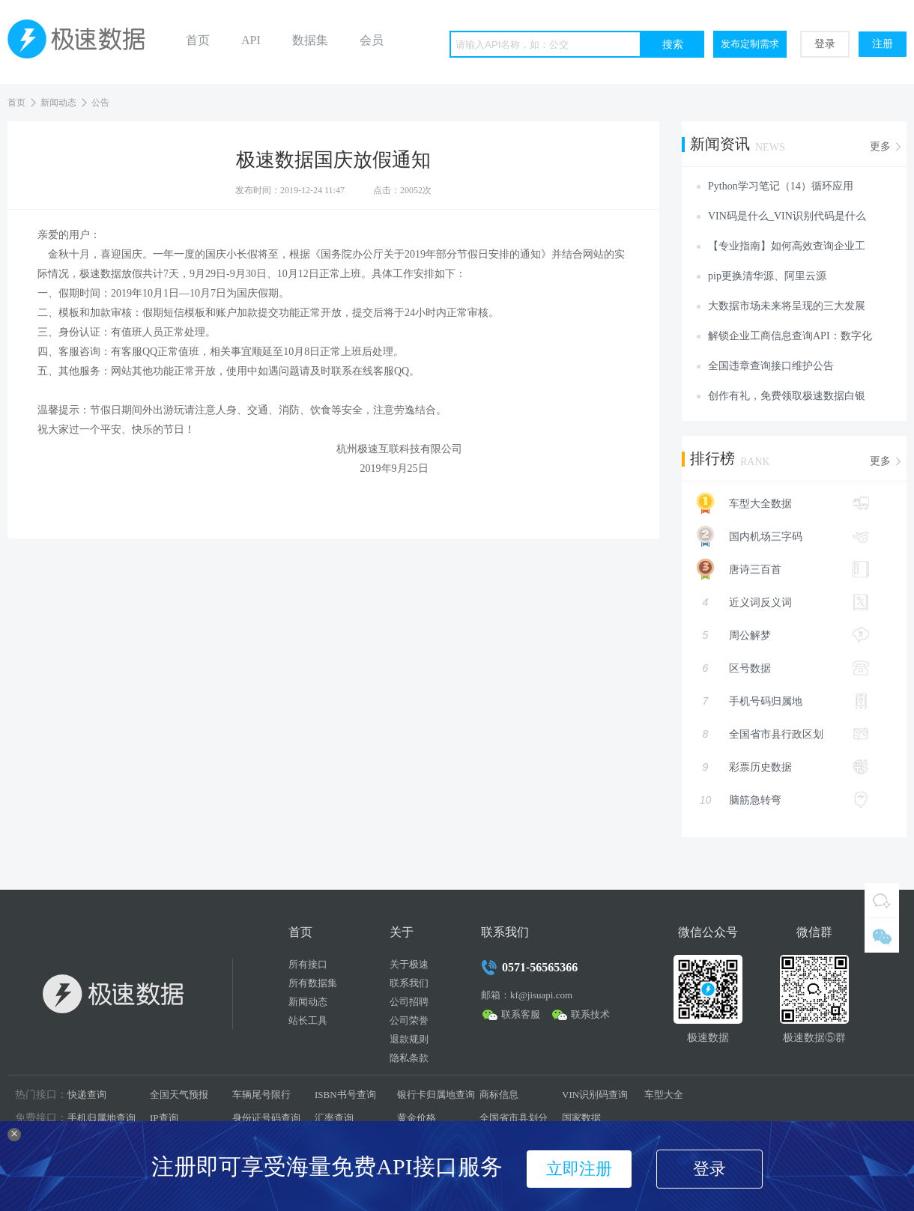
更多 (880, 146)
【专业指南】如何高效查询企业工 (786, 246)
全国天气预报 (179, 1094)
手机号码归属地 (783, 701)
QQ (882, 900)
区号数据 (783, 668)
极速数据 (82, 41)
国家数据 (581, 1117)
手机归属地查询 (101, 1117)
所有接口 (307, 964)
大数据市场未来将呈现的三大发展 (786, 306)
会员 (372, 40)
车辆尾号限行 (261, 1094)
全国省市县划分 (513, 1117)
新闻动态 (58, 102)
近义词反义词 (783, 602)
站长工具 (307, 1020)
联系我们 (409, 983)
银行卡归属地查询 (436, 1094)
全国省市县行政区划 (783, 733)
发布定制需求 (750, 43)
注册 (882, 43)
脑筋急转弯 (783, 799)
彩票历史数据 (783, 766)
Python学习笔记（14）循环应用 (780, 186)
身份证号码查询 (266, 1117)
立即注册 (579, 1168)
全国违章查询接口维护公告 (771, 365)
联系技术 (590, 1014)
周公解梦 (783, 635)
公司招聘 (409, 1001)
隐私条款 (409, 1057)
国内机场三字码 (775, 536)
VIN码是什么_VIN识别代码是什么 (787, 216)
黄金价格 (416, 1117)
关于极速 (409, 964)
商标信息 (498, 1094)
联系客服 (520, 1014)
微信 (882, 935)
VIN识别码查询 (595, 1094)
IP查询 (164, 1117)
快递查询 (86, 1094)
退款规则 (409, 1039)
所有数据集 (312, 983)
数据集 (310, 40)
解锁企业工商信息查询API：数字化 (790, 336)
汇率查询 (334, 1117)
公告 (100, 102)
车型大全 (663, 1094)
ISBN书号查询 (345, 1094)
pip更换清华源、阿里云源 (767, 276)
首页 (198, 40)
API (251, 40)
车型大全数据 (775, 503)
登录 (824, 43)
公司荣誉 (409, 1020)
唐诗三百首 (775, 569)
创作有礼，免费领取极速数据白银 (786, 395)
